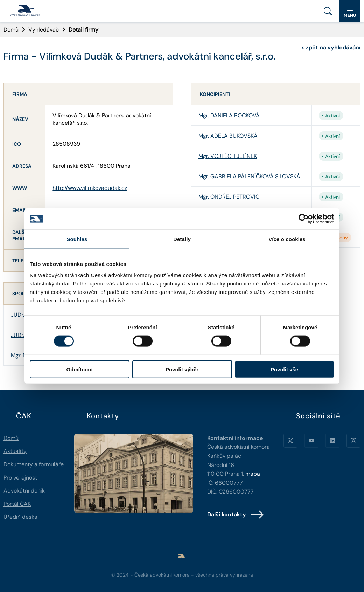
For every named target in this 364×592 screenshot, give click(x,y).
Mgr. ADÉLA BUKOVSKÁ (228, 135)
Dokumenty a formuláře (34, 464)
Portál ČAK (17, 504)
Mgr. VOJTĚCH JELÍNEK (227, 156)
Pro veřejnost (20, 477)
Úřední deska (20, 517)
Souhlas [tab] (76, 239)
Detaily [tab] (182, 239)
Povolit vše (284, 369)
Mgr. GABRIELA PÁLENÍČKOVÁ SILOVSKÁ (249, 176)
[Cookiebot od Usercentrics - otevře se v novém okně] (303, 219)
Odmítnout (79, 369)
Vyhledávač (43, 29)
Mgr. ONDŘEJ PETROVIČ (228, 196)
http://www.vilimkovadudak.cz (89, 188)
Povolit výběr (182, 369)
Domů (11, 29)
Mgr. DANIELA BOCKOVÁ (229, 115)
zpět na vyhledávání (330, 47)
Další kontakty (235, 515)
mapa (252, 473)
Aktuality (15, 451)
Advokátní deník (24, 490)
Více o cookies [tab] (287, 239)
